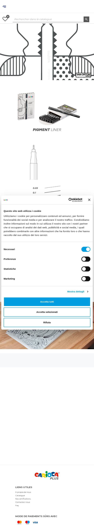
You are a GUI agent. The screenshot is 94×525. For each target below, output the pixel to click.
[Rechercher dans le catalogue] (51, 19)
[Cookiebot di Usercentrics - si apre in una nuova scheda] (68, 200)
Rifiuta (47, 322)
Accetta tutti (47, 301)
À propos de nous (23, 492)
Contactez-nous (22, 502)
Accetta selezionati (47, 312)
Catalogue (20, 495)
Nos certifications (23, 499)
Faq (17, 505)
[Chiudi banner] (89, 200)
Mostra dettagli (75, 291)
